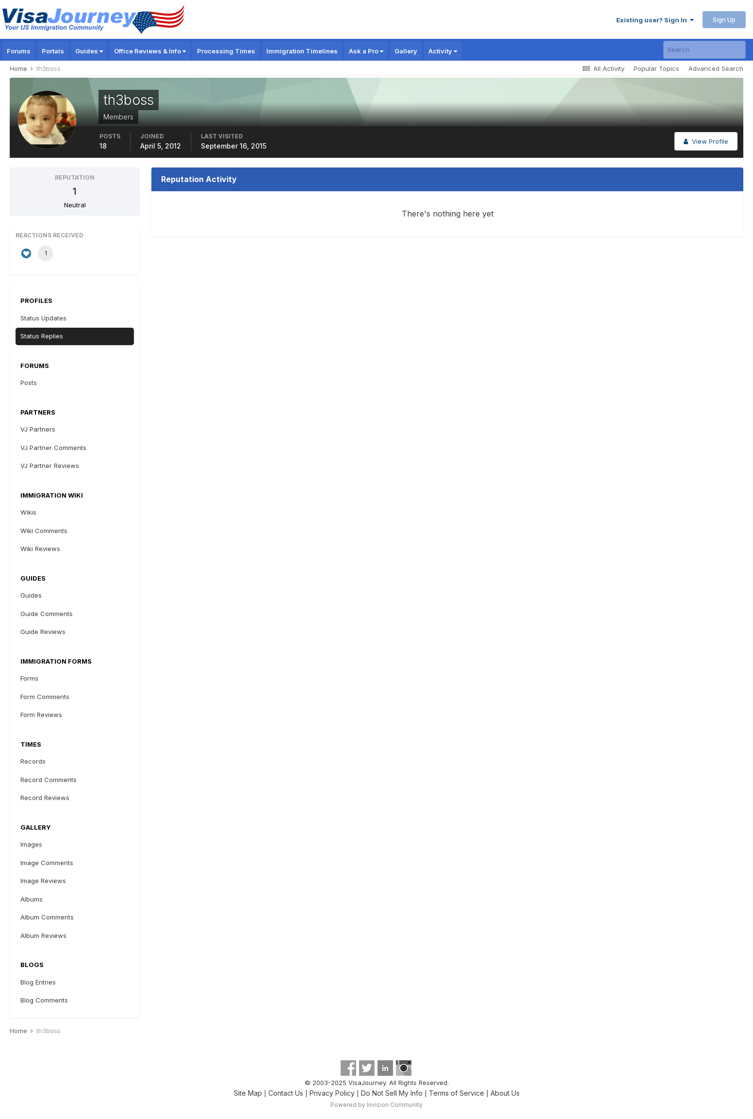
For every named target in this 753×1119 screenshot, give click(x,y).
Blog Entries (38, 982)
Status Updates (43, 318)
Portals (53, 51)
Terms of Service (456, 1093)
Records (33, 761)
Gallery (405, 51)
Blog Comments (44, 1000)
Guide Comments (46, 614)
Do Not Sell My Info (392, 1093)
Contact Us (285, 1093)
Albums (31, 899)
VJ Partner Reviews (49, 465)
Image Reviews (43, 881)
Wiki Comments (43, 530)
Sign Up (724, 19)
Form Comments (44, 697)
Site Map (248, 1093)
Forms (29, 678)
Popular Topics (656, 68)
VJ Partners (37, 429)
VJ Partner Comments (53, 447)
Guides (89, 51)
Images (31, 844)
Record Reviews (44, 798)
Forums (19, 51)
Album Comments (47, 917)
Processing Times (226, 51)
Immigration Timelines (302, 51)
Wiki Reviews (40, 548)
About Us (505, 1093)
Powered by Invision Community (376, 1104)
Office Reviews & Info (150, 51)
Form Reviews (41, 714)
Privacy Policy (332, 1093)
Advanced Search (715, 68)
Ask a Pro (366, 51)
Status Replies (41, 336)
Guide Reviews (42, 631)
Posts (28, 382)
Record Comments (48, 780)
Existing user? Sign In (655, 20)
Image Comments (46, 863)
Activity (442, 51)
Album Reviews (43, 935)
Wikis (28, 512)
